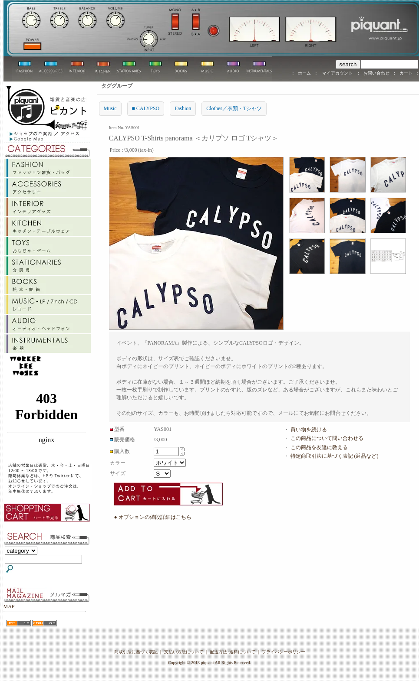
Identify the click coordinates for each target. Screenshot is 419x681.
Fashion (183, 108)
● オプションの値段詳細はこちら (152, 517)
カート (405, 73)
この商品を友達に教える (319, 447)
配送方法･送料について (232, 651)
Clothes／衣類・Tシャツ (234, 108)
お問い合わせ (376, 73)
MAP (9, 606)
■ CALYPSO (146, 108)
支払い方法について (183, 651)
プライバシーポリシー (283, 651)
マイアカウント (337, 73)
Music (110, 108)
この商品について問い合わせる (326, 438)
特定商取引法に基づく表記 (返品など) (334, 456)
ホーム (304, 73)
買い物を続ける (308, 430)
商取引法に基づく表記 (136, 651)
